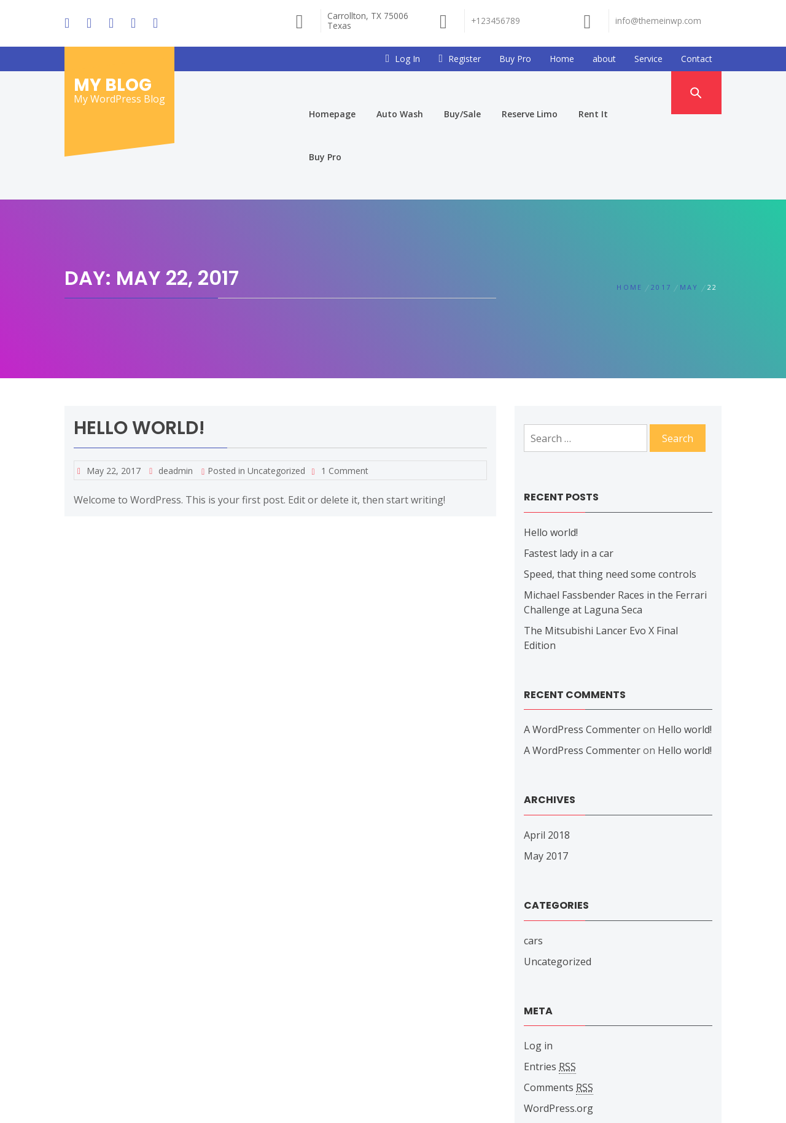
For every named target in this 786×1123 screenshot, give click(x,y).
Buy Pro (515, 58)
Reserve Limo (530, 92)
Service (648, 58)
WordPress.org (558, 1023)
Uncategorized (276, 385)
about (604, 58)
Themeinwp (533, 1102)
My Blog (113, 85)
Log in (538, 960)
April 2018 (547, 749)
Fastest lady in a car (568, 468)
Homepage (332, 92)
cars (533, 855)
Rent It (594, 92)
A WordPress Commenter (582, 644)
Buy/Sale (463, 92)
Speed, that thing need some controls (610, 488)
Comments (558, 1002)
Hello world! (139, 343)
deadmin (175, 385)
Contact (696, 58)
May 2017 (546, 770)
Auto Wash (400, 92)
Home (562, 58)
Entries (550, 981)
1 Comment (344, 385)
